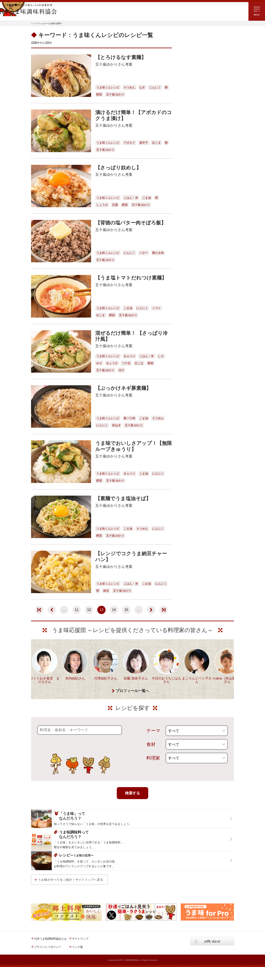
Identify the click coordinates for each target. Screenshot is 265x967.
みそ (99, 363)
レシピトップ (187, 48)
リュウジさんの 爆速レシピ (195, 92)
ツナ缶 (126, 363)
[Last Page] (163, 610)
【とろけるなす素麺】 (120, 57)
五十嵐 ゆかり (115, 94)
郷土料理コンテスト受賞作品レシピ (200, 130)
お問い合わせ (212, 941)
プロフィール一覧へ (132, 691)
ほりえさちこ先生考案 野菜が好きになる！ (192, 118)
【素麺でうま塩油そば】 (123, 498)
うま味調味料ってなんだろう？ (202, 154)
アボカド (129, 142)
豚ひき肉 (158, 252)
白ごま (156, 142)
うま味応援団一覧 (190, 141)
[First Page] (39, 610)
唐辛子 (143, 142)
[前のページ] (52, 610)
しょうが (102, 204)
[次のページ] (151, 610)
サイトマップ (80, 938)
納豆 (106, 590)
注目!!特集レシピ (189, 67)
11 (76, 610)
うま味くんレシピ (107, 87)
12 (89, 610)
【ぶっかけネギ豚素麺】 (123, 388)
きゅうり (129, 356)
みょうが (112, 363)
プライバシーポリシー (47, 947)
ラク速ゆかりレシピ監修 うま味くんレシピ (194, 80)
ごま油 (146, 197)
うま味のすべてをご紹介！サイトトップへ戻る (70, 879)
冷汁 (121, 370)
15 (126, 610)
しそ (161, 356)
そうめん (129, 87)
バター (143, 252)
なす (142, 87)
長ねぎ (116, 425)
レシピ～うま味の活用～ (197, 38)
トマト (156, 308)
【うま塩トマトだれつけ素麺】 (131, 278)
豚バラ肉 (129, 418)
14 (114, 610)
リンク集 (77, 947)
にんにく (155, 87)
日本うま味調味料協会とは (50, 938)
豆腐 (115, 204)
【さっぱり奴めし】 (118, 167)
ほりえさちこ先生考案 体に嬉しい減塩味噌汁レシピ (196, 104)
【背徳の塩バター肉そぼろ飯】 (130, 222)
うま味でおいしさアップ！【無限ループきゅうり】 (133, 446)
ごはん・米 (131, 197)
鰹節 (99, 94)
